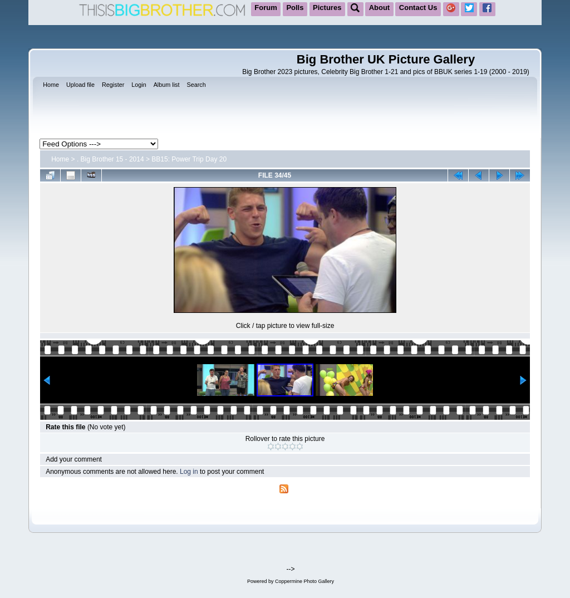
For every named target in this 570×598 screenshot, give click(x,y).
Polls (294, 7)
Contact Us (418, 7)
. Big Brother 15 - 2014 (110, 159)
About (379, 7)
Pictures (327, 7)
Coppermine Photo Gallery (304, 581)
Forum (265, 7)
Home (60, 159)
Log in (189, 472)
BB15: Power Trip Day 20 (189, 159)
